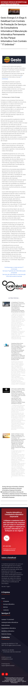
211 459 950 (7, 546)
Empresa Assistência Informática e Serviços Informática (13, 488)
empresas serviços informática (18, 493)
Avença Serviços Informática (10, 486)
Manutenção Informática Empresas (12, 495)
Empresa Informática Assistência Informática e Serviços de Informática (12, 491)
